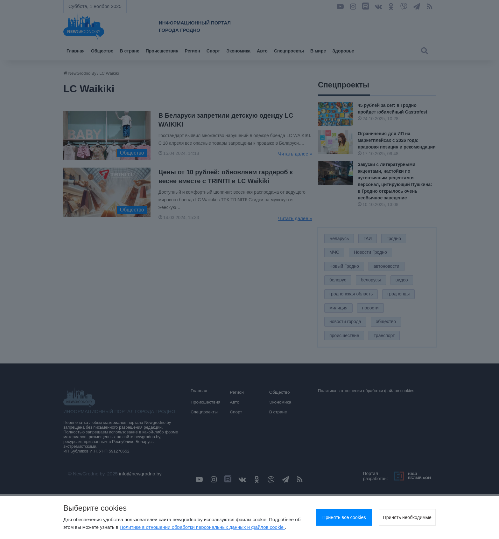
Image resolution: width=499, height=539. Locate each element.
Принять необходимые (401, 513)
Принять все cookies (324, 513)
